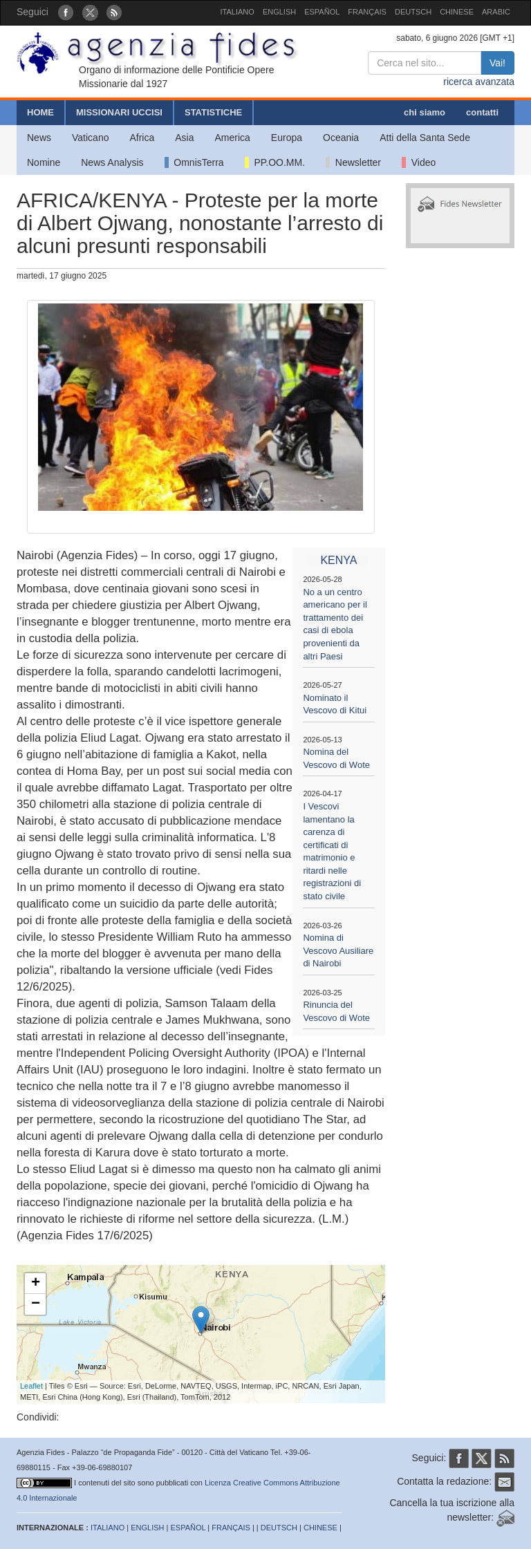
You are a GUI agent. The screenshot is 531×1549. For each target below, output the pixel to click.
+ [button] (35, 1283)
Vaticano (90, 137)
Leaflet (31, 1386)
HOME (40, 112)
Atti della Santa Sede (425, 137)
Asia (184, 137)
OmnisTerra (194, 162)
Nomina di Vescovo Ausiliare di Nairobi (338, 950)
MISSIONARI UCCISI (119, 112)
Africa (141, 137)
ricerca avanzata (478, 81)
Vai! (497, 62)
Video (419, 162)
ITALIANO (237, 12)
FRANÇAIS (367, 12)
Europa (286, 137)
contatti (482, 112)
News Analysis (112, 162)
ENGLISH (279, 12)
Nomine (43, 162)
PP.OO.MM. (275, 162)
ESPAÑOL (321, 12)
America (232, 137)
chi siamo (424, 112)
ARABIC (496, 12)
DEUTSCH (413, 12)
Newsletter (353, 162)
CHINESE (457, 12)
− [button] (35, 1304)
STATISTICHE (213, 112)
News (39, 137)
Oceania (341, 137)
